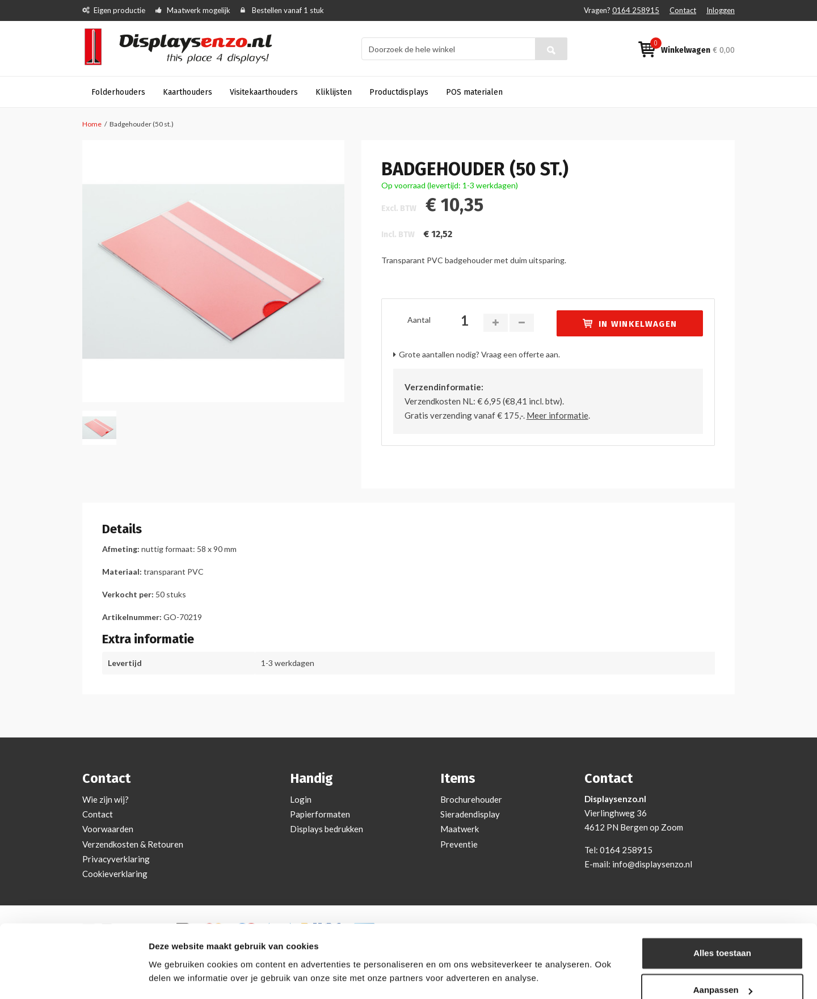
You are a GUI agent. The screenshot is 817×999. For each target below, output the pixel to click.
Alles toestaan (722, 920)
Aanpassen (722, 957)
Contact (682, 10)
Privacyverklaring (116, 859)
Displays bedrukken (326, 829)
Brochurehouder (471, 799)
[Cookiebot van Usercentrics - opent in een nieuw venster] (73, 976)
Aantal (419, 319)
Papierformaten (320, 814)
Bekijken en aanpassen (196, 976)
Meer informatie (557, 415)
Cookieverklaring (115, 874)
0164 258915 (635, 10)
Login (300, 799)
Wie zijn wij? (105, 799)
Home (92, 124)
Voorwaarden (107, 829)
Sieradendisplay (470, 814)
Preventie (459, 844)
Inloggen (720, 10)
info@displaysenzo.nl (652, 864)
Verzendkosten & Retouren (132, 844)
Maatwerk (459, 829)
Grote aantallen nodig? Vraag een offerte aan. (479, 354)
